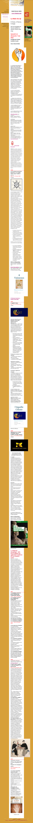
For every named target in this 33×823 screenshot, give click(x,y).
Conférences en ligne (5, 26)
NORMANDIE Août (5, 19)
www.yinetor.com (16, 13)
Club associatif (6, 11)
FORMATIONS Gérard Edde (5, 14)
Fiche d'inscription (14, 114)
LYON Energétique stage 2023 (5, 16)
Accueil (6, 820)
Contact (19, 819)
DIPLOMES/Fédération (5, 23)
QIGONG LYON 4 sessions (5, 15)
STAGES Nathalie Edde (5, 12)
